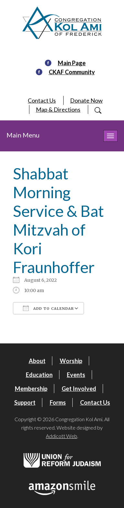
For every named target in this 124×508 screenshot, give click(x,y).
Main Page (72, 62)
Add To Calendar (48, 308)
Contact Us (42, 100)
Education (39, 374)
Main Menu (22, 135)
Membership (31, 388)
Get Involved (79, 388)
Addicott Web (61, 436)
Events (76, 374)
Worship (71, 360)
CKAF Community (72, 72)
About (37, 360)
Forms (58, 402)
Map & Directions (58, 109)
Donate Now (86, 100)
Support (25, 402)
